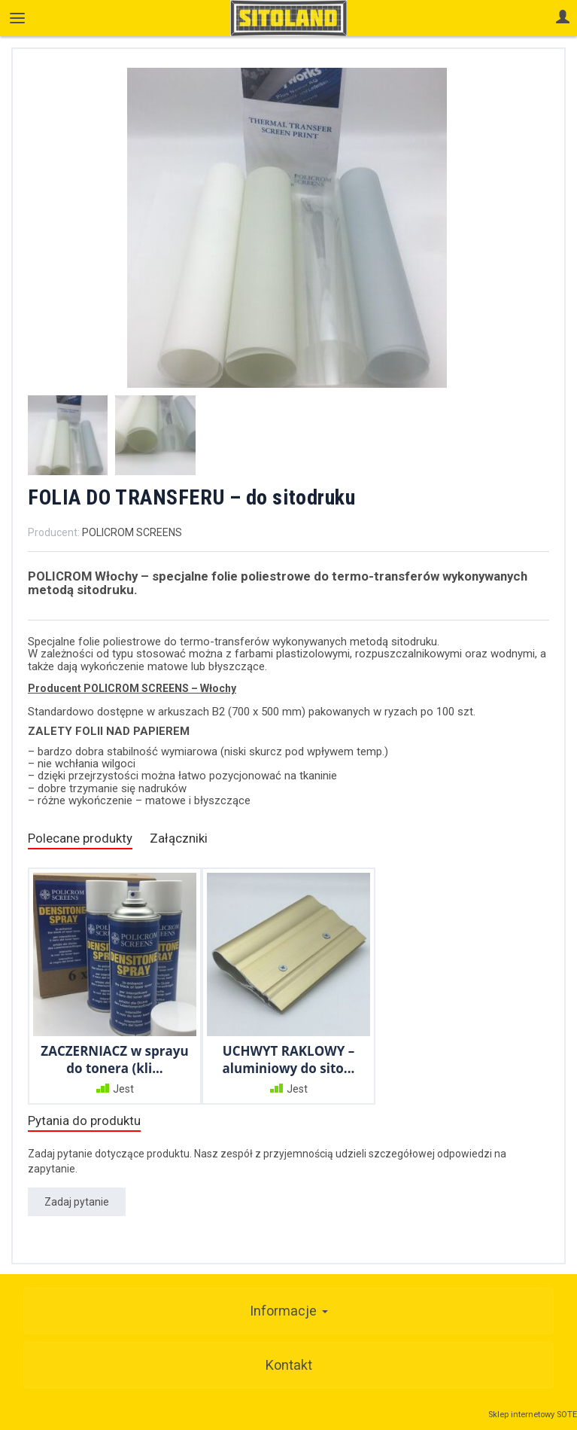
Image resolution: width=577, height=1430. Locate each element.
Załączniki (179, 838)
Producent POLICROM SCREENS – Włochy (132, 688)
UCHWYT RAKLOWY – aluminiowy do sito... (289, 1059)
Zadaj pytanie (76, 1202)
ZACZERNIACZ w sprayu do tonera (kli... (114, 1059)
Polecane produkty (80, 838)
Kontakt (289, 1365)
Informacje (289, 1311)
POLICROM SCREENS (132, 532)
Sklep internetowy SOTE (532, 1414)
